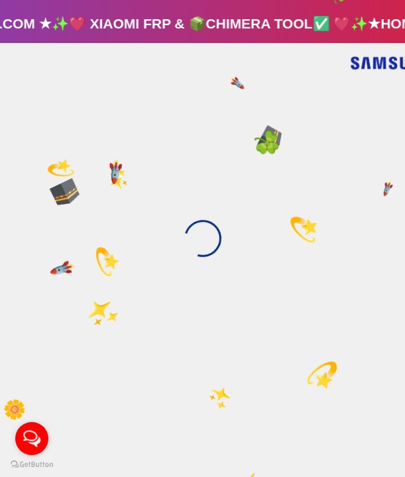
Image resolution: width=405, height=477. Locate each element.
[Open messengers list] (31, 438)
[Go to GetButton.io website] (32, 464)
